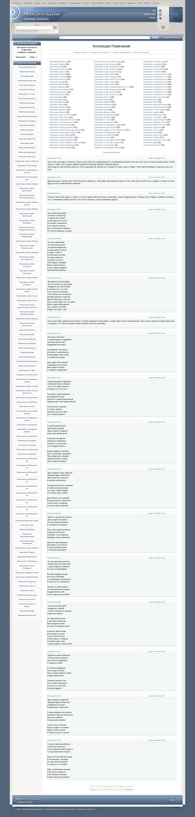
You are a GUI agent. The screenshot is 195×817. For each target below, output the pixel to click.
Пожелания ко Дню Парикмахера (62, 145)
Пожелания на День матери (27, 386)
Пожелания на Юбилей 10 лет (155, 74)
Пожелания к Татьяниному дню (61, 122)
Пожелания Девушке (27, 112)
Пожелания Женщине (26, 148)
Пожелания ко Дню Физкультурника (108, 89)
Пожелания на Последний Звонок (107, 140)
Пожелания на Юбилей (27, 454)
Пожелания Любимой (27, 339)
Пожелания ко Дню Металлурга (61, 137)
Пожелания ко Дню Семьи (26, 296)
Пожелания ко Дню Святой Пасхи (107, 79)
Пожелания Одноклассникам (27, 520)
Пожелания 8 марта (27, 71)
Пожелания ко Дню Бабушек (27, 184)
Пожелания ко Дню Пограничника (107, 62)
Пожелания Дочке (27, 130)
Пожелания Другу (27, 134)
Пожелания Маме (27, 352)
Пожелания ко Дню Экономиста (106, 95)
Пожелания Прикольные (27, 557)
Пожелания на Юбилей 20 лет (155, 79)
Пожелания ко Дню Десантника (61, 127)
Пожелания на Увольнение (27, 449)
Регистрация (20, 30)
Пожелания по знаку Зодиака (27, 548)
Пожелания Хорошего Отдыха (155, 140)
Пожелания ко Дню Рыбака (27, 277)
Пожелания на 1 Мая (27, 370)
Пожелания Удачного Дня (27, 595)
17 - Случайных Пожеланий (118, 52)
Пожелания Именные (26, 156)
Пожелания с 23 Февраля (27, 561)
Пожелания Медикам (27, 357)
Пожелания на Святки (27, 445)
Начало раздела (81, 52)
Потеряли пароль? (32, 30)
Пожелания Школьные (27, 615)
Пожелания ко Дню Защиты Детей (62, 133)
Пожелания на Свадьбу (27, 440)
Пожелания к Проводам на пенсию (62, 120)
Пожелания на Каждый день (27, 397)
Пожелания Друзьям (27, 139)
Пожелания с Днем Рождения (154, 120)
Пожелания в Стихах (27, 94)
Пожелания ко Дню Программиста (107, 67)
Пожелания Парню (27, 529)
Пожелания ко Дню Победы (27, 241)
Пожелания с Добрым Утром (26, 572)
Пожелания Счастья (27, 586)
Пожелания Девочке (27, 107)
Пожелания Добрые (27, 125)
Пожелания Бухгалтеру (27, 80)
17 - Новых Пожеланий (98, 52)
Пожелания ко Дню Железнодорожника (64, 130)
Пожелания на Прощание (27, 425)
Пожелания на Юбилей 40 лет (155, 89)
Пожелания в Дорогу (27, 85)
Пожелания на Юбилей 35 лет (155, 87)
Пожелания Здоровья (27, 152)
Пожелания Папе (27, 525)
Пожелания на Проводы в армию (107, 143)
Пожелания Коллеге (27, 330)
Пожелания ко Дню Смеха (27, 300)
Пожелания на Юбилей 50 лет (155, 95)
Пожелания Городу (27, 103)
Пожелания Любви (26, 334)
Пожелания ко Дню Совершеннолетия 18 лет (111, 87)
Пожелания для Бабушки (27, 116)
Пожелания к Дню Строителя (27, 161)
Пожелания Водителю (27, 67)
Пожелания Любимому (27, 343)
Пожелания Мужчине (27, 366)
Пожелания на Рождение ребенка (107, 148)
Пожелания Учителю (27, 599)
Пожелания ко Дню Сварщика (105, 77)
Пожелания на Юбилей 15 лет (155, 77)
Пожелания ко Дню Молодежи (61, 140)
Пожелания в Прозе (27, 89)
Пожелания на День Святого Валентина (109, 130)
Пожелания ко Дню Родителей (106, 72)
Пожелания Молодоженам (27, 361)
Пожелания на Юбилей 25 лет (155, 82)
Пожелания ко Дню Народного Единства (65, 143)
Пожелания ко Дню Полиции (27, 252)
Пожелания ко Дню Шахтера (27, 319)
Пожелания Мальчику (27, 348)
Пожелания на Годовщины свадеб (107, 125)
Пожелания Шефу (27, 611)
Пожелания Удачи (27, 590)
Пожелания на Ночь (27, 406)
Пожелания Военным (26, 98)
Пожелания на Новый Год (27, 402)
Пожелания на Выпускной (27, 375)
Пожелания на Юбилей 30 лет (155, 84)
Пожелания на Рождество (27, 436)
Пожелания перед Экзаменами (155, 107)
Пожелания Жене (27, 143)
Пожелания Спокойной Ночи (27, 577)
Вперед (130, 789)
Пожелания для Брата (27, 121)
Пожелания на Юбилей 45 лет (155, 92)
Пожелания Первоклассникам (155, 105)
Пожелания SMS (26, 76)
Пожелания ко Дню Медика (27, 209)
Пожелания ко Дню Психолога (106, 69)
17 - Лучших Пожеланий (139, 52)
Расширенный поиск (171, 37)
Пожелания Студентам (27, 581)
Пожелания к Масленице (27, 165)
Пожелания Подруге (27, 552)
